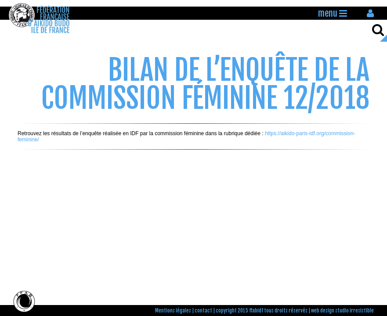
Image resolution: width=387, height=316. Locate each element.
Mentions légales (173, 311)
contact (203, 311)
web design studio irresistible (342, 311)
